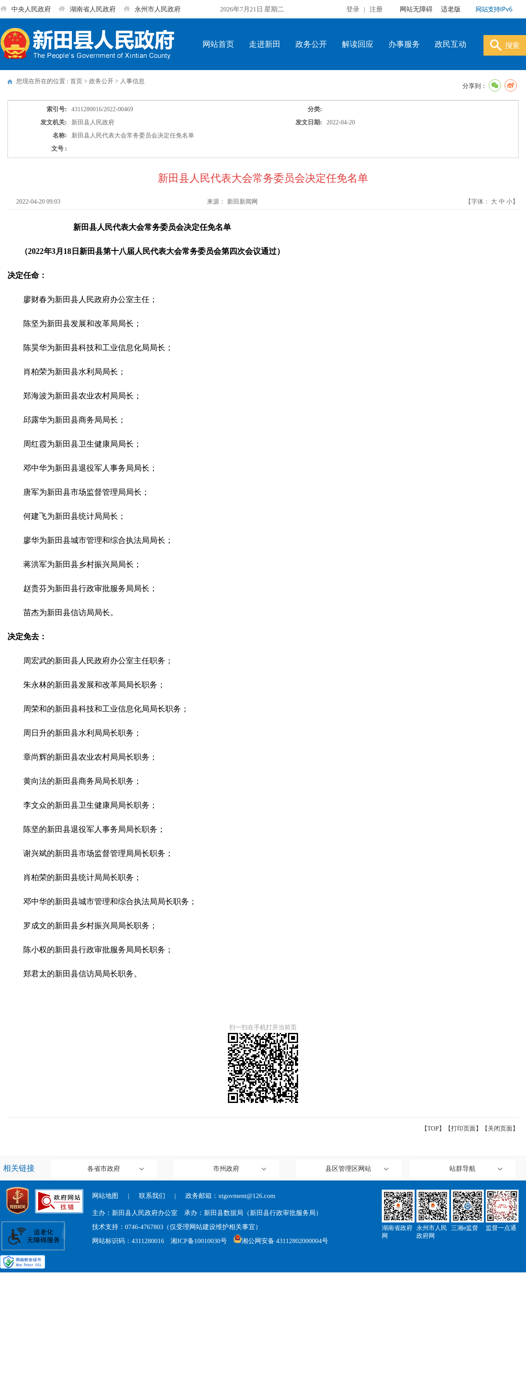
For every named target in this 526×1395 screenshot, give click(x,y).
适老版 (451, 9)
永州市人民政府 (152, 9)
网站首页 (218, 44)
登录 (352, 9)
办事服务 (404, 44)
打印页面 (463, 1128)
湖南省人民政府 (87, 9)
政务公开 (311, 44)
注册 (376, 9)
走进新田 (265, 44)
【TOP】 (433, 1128)
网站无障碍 (416, 9)
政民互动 (450, 44)
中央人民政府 (25, 9)
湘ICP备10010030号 (199, 1240)
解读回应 (357, 44)
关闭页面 (500, 1128)
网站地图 (105, 1195)
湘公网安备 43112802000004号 (281, 1240)
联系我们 (152, 1195)
